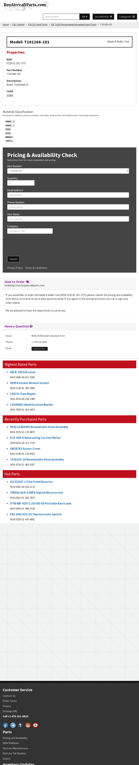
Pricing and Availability (15, 738)
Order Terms (10, 701)
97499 (10, 95)
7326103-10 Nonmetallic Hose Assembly (37, 459)
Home (6, 24)
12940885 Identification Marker (31, 405)
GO (84, 16)
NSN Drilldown (11, 743)
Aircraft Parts (103, 16)
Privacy (7, 706)
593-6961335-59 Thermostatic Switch (35, 514)
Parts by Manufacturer (15, 748)
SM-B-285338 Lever (23, 372)
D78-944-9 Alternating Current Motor (35, 438)
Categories (127, 16)
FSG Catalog (18, 24)
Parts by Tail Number (14, 753)
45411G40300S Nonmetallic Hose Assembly (39, 427)
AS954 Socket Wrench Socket (29, 383)
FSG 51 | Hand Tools (37, 24)
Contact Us (9, 696)
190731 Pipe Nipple (23, 394)
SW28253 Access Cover (25, 449)
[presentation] (35, 246)
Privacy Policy (15, 268)
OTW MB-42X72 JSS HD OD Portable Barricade (40, 503)
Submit (13, 259)
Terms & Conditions (36, 268)
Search (7, 758)
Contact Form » (40, 348)
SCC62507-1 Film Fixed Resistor (31, 482)
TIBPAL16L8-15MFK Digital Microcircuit (36, 493)
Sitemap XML (10, 711)
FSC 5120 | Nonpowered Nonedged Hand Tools (73, 24)
